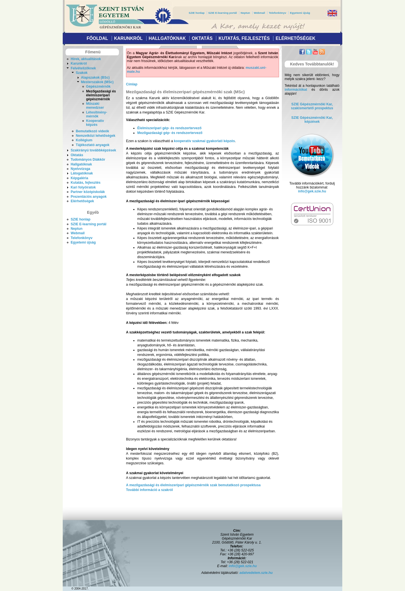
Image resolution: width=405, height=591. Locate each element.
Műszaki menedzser (95, 106)
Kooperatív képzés (95, 123)
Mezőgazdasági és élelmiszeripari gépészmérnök (101, 95)
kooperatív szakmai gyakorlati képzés (204, 141)
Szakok (81, 73)
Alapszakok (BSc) (95, 77)
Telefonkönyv (277, 12)
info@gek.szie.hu (312, 191)
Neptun (245, 12)
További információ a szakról (149, 490)
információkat (296, 90)
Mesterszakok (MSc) (97, 82)
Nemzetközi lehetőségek (95, 136)
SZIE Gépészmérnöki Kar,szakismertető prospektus (312, 106)
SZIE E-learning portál (222, 12)
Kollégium (84, 140)
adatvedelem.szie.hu (256, 573)
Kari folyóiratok (83, 187)
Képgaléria (79, 178)
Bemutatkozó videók (92, 131)
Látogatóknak (82, 173)
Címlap (132, 84)
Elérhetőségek (295, 38)
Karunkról (128, 38)
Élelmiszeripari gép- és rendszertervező (169, 128)
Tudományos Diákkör (88, 160)
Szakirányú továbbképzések (93, 150)
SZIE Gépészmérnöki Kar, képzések (312, 120)
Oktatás (202, 38)
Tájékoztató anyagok (92, 145)
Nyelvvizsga (80, 169)
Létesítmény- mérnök (96, 114)
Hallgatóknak (167, 38)
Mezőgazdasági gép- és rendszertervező (169, 133)
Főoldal (97, 38)
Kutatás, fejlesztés (244, 38)
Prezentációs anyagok (89, 197)
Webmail (259, 12)
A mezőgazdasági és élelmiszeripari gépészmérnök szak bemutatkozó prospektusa (193, 485)
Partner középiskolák (88, 192)
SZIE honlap (196, 12)
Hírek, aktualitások (86, 59)
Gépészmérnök (98, 86)
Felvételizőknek (83, 68)
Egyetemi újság (300, 12)
